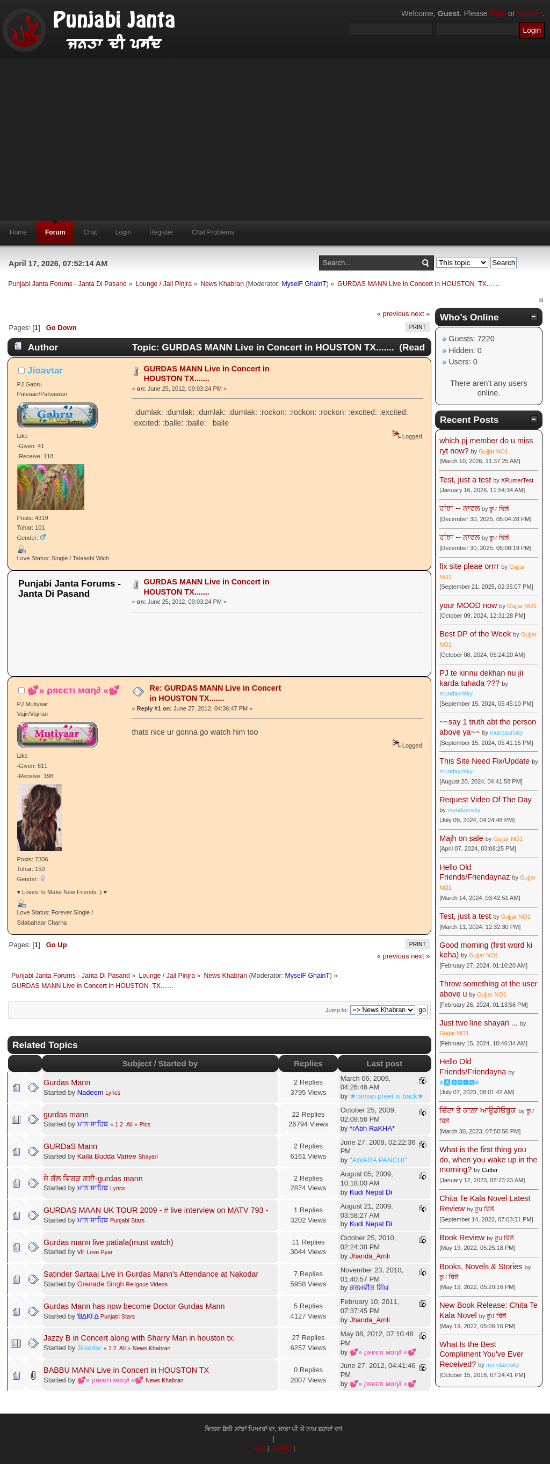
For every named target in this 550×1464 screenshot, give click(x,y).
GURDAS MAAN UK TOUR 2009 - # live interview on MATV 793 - (156, 1210)
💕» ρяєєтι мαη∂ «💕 (73, 690)
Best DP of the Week (476, 633)
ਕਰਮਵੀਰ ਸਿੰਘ (369, 1288)
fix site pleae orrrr (469, 566)
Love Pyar (99, 1252)
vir (81, 1252)
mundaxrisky (456, 693)
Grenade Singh (100, 1284)
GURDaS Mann (70, 1146)
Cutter (490, 1170)
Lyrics (112, 1092)
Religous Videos (147, 1284)
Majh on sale (461, 838)
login (498, 13)
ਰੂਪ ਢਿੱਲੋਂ (498, 509)
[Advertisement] (275, 139)
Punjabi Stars (127, 1220)
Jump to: (336, 1010)
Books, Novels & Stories (480, 1266)
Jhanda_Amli (370, 1256)
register (529, 13)
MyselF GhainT (303, 284)
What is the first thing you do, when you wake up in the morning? (488, 1159)
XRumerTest (517, 480)
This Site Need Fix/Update (484, 761)
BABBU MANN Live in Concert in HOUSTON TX (126, 1370)
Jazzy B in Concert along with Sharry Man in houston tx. (139, 1338)
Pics (145, 1124)
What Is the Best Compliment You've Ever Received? (481, 1354)
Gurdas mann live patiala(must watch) (108, 1242)
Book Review (461, 1237)
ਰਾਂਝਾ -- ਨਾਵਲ (459, 508)
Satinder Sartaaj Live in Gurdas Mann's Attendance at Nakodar (151, 1274)
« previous (393, 314)
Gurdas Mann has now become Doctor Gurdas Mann (134, 1306)
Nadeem (90, 1092)
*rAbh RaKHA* (372, 1128)
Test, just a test (465, 479)
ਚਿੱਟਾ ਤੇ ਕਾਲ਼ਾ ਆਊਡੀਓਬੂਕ (477, 1110)
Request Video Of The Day (485, 799)
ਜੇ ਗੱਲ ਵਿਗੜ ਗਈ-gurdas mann (93, 1178)
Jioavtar (45, 370)
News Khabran (152, 1348)
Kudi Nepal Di (371, 1192)
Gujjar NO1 (493, 451)
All (129, 1124)
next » (420, 314)
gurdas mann (66, 1114)
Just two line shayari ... (478, 1023)
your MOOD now (468, 605)
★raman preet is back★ (387, 1096)
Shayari (148, 1156)
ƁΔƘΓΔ (88, 1316)
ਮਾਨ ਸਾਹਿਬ (92, 1124)
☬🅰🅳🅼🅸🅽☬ (459, 1082)
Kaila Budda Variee (106, 1156)
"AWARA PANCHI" (378, 1160)
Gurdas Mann (67, 1082)
